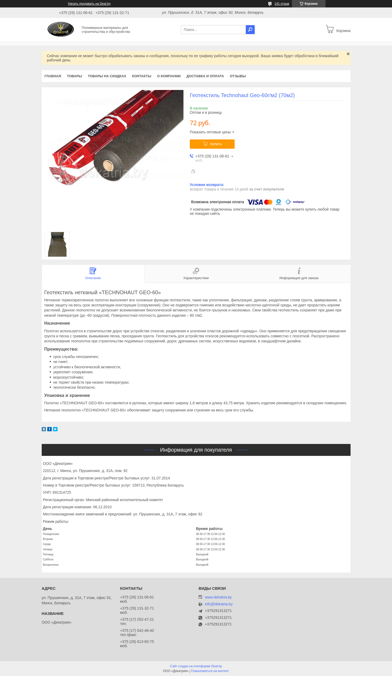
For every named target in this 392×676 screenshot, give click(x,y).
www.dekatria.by (218, 597)
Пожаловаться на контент (210, 671)
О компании (169, 76)
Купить (216, 144)
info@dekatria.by (219, 604)
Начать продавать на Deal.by (89, 4)
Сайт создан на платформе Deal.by (196, 666)
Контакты (141, 76)
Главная (53, 76)
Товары (74, 76)
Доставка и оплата (205, 76)
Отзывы (238, 76)
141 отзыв (282, 4)
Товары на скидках (107, 76)
